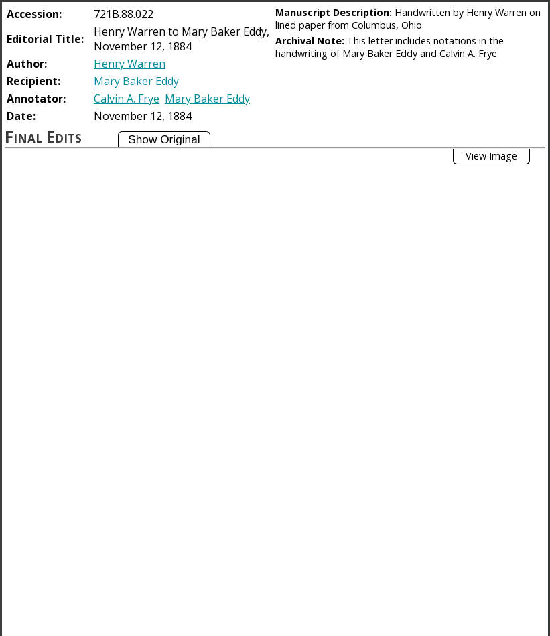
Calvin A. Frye (126, 98)
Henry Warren (129, 63)
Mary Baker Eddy (136, 81)
